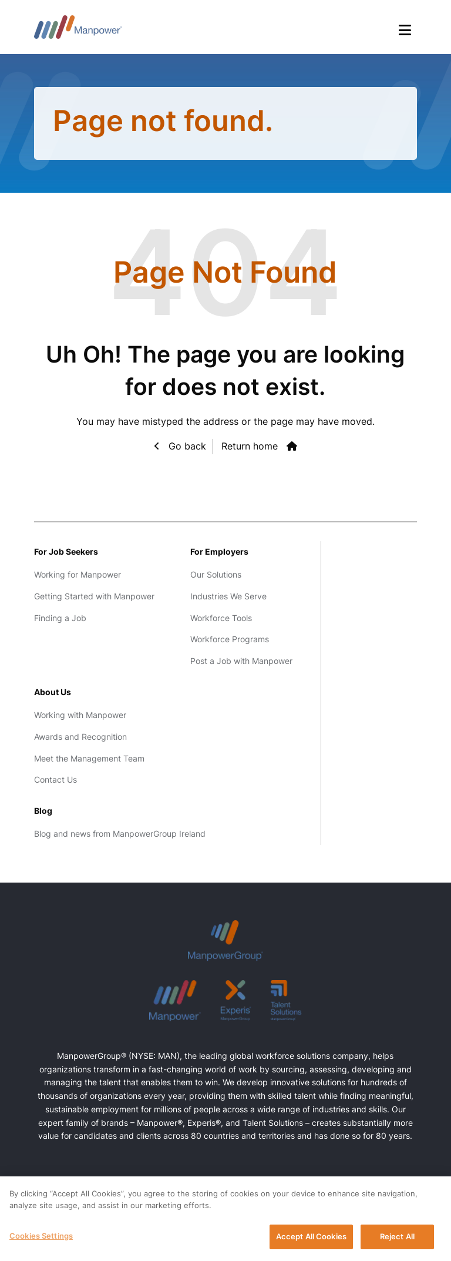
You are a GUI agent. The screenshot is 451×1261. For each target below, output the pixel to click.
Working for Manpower (77, 574)
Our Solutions (215, 574)
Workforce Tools (221, 618)
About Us (52, 692)
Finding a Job (60, 618)
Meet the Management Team (89, 758)
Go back (186, 446)
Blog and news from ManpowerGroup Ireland (120, 834)
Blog (43, 811)
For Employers (219, 551)
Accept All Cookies (311, 1238)
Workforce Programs (229, 639)
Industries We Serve (228, 596)
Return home (249, 446)
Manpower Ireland (78, 27)
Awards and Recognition (80, 737)
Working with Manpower (80, 715)
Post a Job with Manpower (241, 661)
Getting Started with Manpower (94, 596)
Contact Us (55, 779)
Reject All (397, 1238)
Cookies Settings (41, 1237)
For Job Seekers (66, 551)
